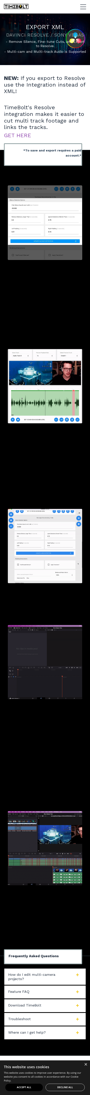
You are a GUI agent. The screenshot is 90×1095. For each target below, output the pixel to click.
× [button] (85, 1064)
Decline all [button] (65, 1087)
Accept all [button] (24, 1087)
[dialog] (45, 1077)
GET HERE (17, 135)
